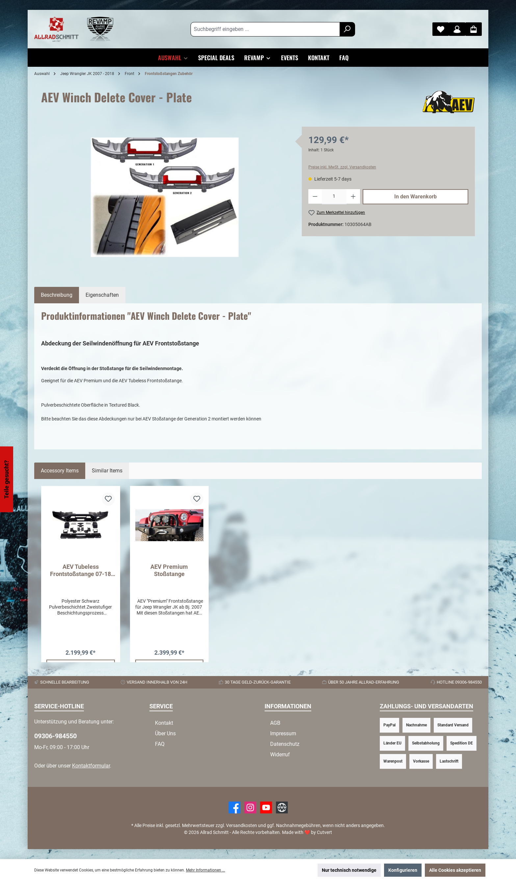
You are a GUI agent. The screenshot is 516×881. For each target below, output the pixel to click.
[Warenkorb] (473, 29)
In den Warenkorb (415, 196)
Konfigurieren (402, 870)
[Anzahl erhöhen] (353, 196)
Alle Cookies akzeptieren (455, 870)
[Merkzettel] (440, 29)
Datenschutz (284, 744)
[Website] (281, 807)
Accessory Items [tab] (60, 470)
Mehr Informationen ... (205, 870)
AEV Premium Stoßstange (169, 570)
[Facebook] (234, 807)
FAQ (160, 744)
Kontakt (164, 723)
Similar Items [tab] (107, 470)
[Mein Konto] (457, 29)
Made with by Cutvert (307, 832)
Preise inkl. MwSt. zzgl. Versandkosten (342, 167)
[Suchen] (347, 29)
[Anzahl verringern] (315, 196)
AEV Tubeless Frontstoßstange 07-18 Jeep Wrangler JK (80, 570)
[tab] (56, 295)
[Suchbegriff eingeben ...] (265, 29)
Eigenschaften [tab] (102, 295)
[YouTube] (266, 807)
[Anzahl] (334, 196)
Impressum (283, 733)
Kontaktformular (91, 766)
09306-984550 (55, 736)
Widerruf (280, 754)
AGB (275, 723)
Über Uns (165, 733)
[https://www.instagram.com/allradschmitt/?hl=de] (250, 807)
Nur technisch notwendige (349, 870)
